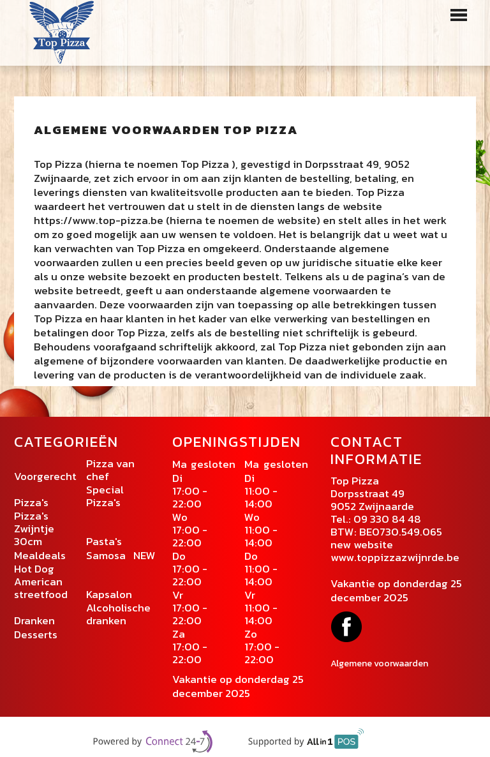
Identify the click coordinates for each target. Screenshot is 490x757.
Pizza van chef (110, 469)
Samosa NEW (121, 555)
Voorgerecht (45, 476)
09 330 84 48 (387, 519)
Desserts (35, 634)
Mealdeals (40, 555)
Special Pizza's (105, 496)
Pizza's (32, 502)
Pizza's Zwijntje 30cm (34, 528)
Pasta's (104, 541)
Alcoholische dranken (118, 614)
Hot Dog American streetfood (41, 581)
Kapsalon (110, 594)
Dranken (34, 620)
